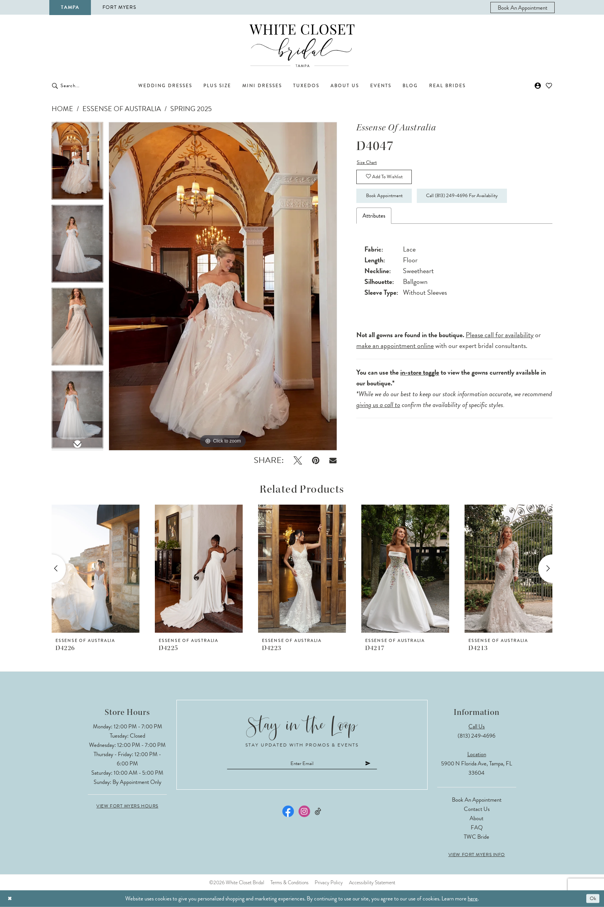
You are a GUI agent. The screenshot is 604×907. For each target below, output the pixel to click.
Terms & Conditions (289, 882)
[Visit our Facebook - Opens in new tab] (288, 813)
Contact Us (477, 809)
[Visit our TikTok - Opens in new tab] (318, 814)
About (476, 818)
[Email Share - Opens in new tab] (333, 460)
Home (62, 108)
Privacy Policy (329, 882)
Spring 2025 (191, 108)
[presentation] (95, 569)
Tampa (70, 7)
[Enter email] (302, 764)
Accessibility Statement (372, 882)
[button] (538, 85)
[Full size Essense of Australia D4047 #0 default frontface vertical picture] (223, 286)
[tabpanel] (77, 163)
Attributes (373, 224)
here (473, 898)
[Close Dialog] (11, 898)
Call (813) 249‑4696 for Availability (486, 203)
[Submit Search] (55, 85)
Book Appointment (390, 203)
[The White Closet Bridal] (302, 45)
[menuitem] (522, 7)
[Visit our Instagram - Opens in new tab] (304, 813)
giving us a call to (378, 412)
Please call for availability (500, 343)
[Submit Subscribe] (380, 764)
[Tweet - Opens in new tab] (297, 460)
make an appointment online (395, 353)
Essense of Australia (121, 108)
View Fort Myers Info (476, 854)
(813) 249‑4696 (476, 735)
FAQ (477, 827)
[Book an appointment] (522, 7)
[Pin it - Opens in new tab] (316, 460)
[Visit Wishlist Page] (549, 85)
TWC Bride (476, 837)
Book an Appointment (477, 800)
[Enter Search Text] (94, 85)
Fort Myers (119, 7)
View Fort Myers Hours (127, 805)
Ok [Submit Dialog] (592, 898)
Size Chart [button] (368, 163)
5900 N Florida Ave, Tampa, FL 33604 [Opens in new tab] (476, 768)
